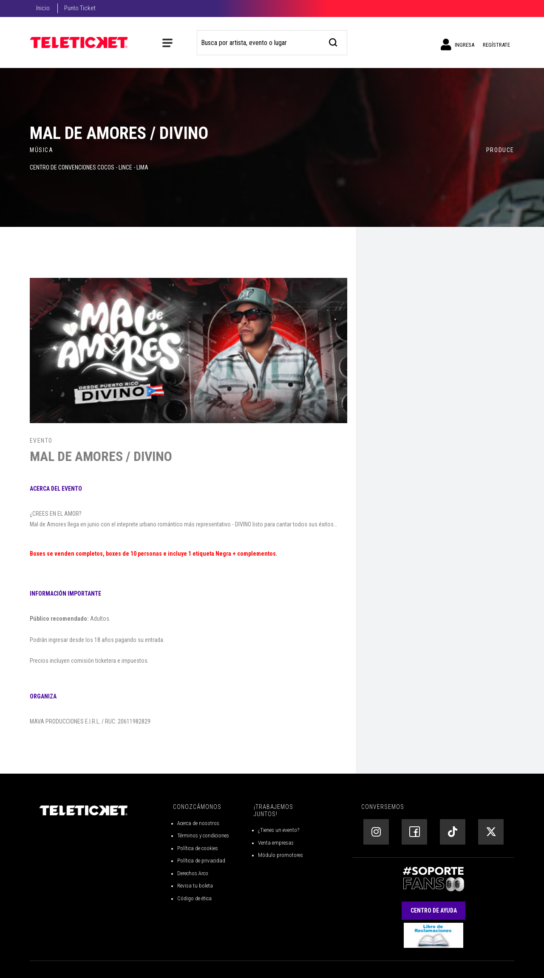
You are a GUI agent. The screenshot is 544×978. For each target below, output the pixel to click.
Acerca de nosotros (198, 823)
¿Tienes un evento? (278, 830)
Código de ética (194, 898)
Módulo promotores (280, 855)
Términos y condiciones (203, 835)
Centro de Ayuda (434, 910)
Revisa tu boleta (195, 885)
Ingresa (457, 45)
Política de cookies (197, 848)
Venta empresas (276, 842)
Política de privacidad (201, 860)
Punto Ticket (80, 8)
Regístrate (496, 45)
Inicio (43, 8)
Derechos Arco (192, 873)
